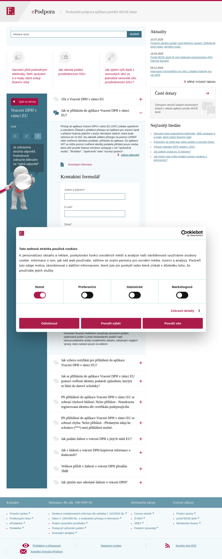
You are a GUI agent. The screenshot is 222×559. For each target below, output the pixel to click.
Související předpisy (63, 533)
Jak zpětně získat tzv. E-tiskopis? (172, 151)
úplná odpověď (130, 155)
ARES (137, 523)
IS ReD (138, 518)
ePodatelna (16, 523)
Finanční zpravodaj (145, 528)
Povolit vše (172, 323)
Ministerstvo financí (187, 523)
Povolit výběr (111, 323)
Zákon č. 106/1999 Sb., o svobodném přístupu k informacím (85, 518)
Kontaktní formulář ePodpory (47, 551)
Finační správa (184, 513)
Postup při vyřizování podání (68, 528)
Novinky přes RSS (186, 545)
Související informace (80, 164)
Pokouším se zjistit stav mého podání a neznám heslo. (184, 142)
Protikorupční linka (20, 518)
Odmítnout (49, 323)
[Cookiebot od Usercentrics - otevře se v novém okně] (184, 233)
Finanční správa (19, 513)
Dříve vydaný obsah (201, 81)
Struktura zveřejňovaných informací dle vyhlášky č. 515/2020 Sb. (88, 513)
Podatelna (15, 528)
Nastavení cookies (111, 545)
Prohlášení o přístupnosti (47, 545)
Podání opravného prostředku (68, 523)
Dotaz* (68, 224)
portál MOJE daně (186, 518)
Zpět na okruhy (27, 101)
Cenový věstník (143, 513)
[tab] (96, 99)
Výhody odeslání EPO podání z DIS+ (174, 146)
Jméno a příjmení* (74, 189)
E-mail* (68, 207)
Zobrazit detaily (182, 310)
